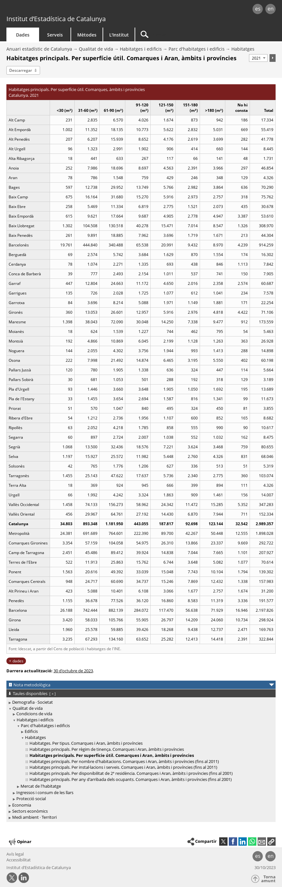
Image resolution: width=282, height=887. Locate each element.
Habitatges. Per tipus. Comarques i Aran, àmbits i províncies (86, 743)
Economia (21, 805)
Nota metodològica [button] (31, 685)
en (271, 8)
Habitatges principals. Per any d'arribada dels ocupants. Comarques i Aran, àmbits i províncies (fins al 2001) (130, 779)
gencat (60, 9)
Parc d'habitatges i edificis (197, 49)
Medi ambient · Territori (34, 817)
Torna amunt (268, 879)
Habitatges (242, 49)
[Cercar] (175, 34)
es (258, 8)
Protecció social (31, 798)
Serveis (55, 35)
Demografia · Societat (32, 702)
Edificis (31, 731)
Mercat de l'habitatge (41, 786)
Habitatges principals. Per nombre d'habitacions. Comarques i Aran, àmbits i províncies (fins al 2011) (124, 761)
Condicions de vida (34, 714)
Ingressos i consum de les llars (44, 792)
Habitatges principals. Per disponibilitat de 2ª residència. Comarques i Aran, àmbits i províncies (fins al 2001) (131, 773)
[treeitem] (140, 702)
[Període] (258, 58)
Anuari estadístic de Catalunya (39, 49)
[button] (271, 841)
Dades (22, 35)
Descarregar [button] (20, 70)
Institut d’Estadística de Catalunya (56, 18)
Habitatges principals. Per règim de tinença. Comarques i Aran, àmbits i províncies (106, 749)
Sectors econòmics (30, 811)
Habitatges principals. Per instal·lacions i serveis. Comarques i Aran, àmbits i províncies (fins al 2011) (123, 767)
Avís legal (15, 854)
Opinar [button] (19, 842)
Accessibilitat (18, 860)
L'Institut (119, 35)
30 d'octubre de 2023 (73, 671)
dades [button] (17, 661)
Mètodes (86, 35)
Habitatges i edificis (141, 49)
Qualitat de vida (96, 49)
